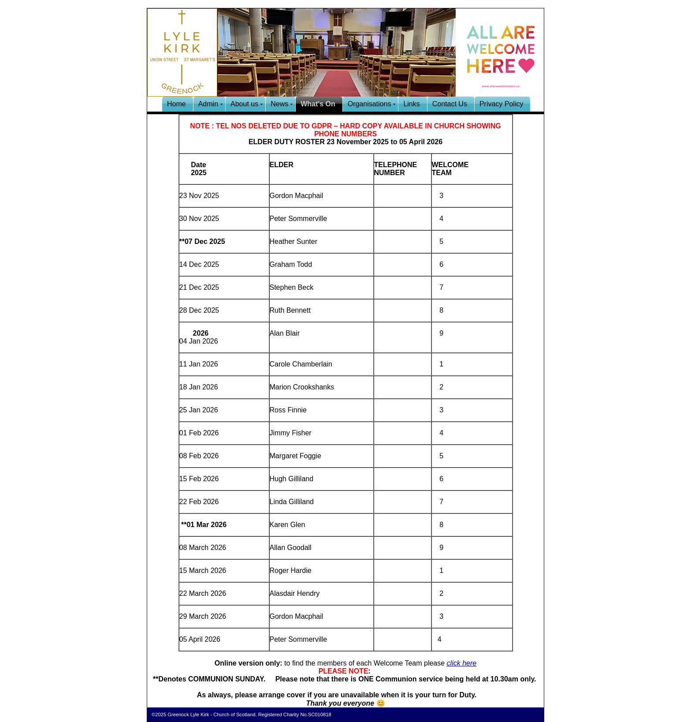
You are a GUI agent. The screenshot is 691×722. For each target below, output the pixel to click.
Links (411, 104)
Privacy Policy (501, 104)
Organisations (369, 104)
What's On (318, 104)
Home (176, 104)
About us (244, 104)
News (279, 104)
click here (462, 663)
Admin (208, 104)
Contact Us (449, 104)
